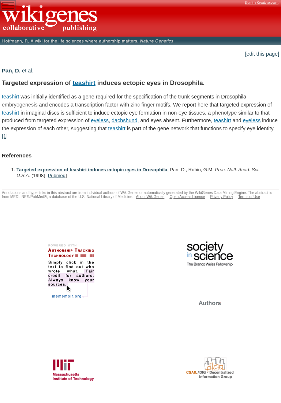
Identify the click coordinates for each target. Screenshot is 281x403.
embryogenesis (20, 105)
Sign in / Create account (261, 2)
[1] (5, 136)
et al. (27, 71)
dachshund (124, 120)
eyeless (100, 120)
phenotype (224, 113)
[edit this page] (262, 54)
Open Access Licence (187, 197)
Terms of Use (249, 197)
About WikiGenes (150, 197)
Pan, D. (11, 70)
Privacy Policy (221, 197)
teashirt (84, 82)
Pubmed (56, 175)
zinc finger (143, 105)
